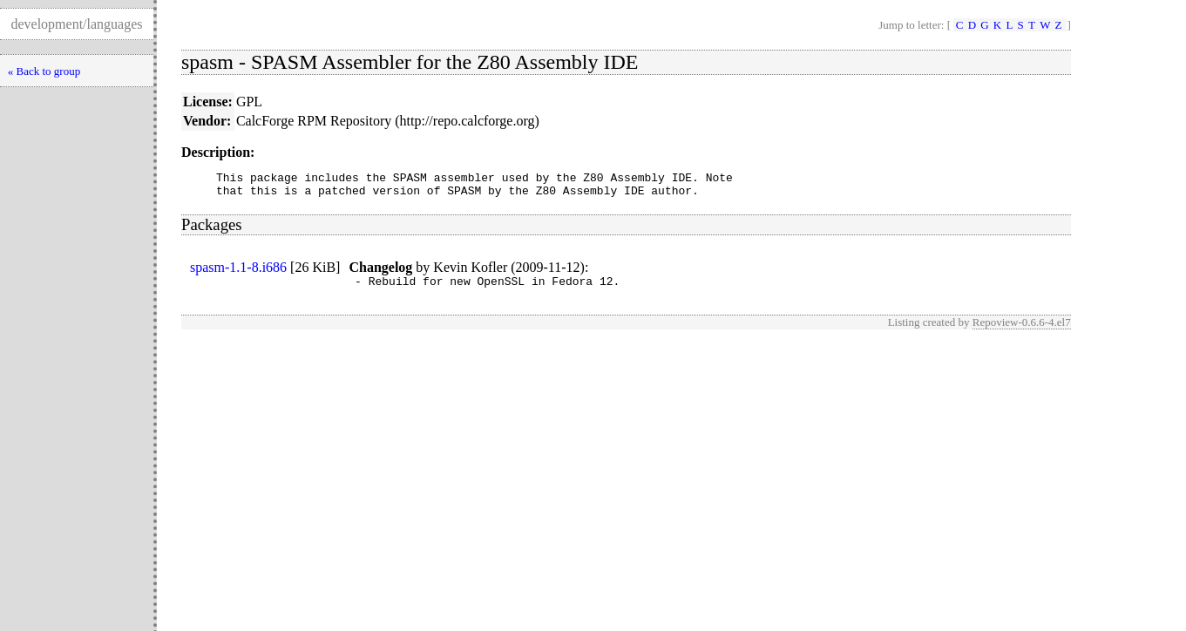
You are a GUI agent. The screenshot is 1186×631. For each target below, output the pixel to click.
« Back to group (44, 71)
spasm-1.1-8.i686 (238, 272)
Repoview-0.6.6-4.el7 (1022, 329)
